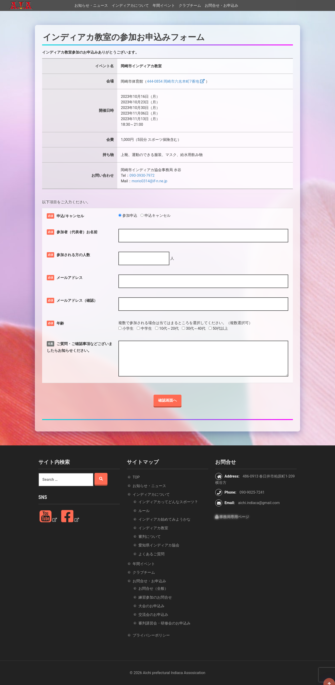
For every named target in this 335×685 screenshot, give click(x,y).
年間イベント (164, 5)
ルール (144, 511)
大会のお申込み (151, 606)
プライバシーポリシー (151, 635)
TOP (136, 477)
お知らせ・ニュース (91, 5)
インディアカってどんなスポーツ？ (168, 502)
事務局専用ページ (232, 517)
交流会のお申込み (153, 614)
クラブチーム (190, 5)
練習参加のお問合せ (155, 597)
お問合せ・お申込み (221, 5)
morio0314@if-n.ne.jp (149, 181)
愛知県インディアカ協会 (158, 545)
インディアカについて (130, 5)
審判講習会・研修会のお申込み (164, 623)
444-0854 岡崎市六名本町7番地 (173, 81)
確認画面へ (167, 400)
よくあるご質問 (151, 554)
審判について (149, 536)
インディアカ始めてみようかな (164, 519)
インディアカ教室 (153, 528)
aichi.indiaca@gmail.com (259, 503)
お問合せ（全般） (153, 588)
